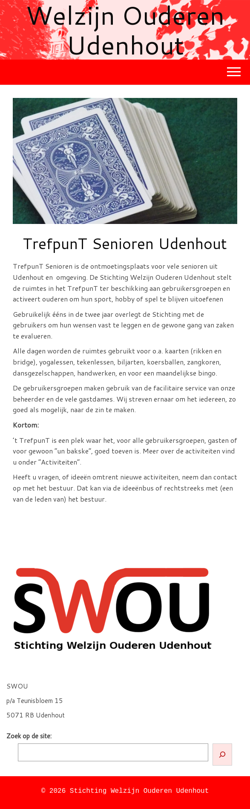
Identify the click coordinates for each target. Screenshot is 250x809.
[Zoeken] (222, 754)
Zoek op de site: (29, 736)
